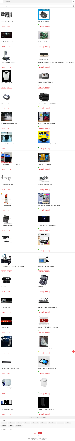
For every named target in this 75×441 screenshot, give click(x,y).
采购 (73, 351)
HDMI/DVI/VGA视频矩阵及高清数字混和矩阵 (10, 368)
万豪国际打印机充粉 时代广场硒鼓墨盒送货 (47, 103)
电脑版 (39, 436)
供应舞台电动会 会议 (5, 327)
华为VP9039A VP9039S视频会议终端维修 (9, 123)
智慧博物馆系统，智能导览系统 (44, 164)
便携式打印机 (26, 422)
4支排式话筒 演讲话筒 (5, 246)
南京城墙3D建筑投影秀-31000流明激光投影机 (47, 225)
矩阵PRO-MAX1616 (4, 286)
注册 (40, 433)
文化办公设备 (9, 429)
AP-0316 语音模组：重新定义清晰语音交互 (9, 348)
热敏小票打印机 (52, 422)
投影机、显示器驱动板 (42, 41)
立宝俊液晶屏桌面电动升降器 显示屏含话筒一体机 (11, 164)
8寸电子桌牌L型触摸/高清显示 (7, 409)
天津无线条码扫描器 (5, 103)
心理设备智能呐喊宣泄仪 (6, 205)
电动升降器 (4, 425)
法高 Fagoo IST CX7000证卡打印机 (8, 388)
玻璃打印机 (4, 422)
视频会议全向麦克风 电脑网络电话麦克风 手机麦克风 (48, 143)
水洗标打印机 (43, 422)
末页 (44, 417)
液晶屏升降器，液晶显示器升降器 (7, 143)
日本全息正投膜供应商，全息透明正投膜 (46, 348)
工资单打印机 (60, 422)
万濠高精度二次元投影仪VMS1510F (8, 62)
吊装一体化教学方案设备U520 (7, 184)
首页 (1, 429)
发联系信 (3, 26)
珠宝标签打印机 (18, 425)
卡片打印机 (19, 422)
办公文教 (5, 429)
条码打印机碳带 (11, 422)
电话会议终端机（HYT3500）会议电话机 (46, 266)
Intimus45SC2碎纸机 (42, 388)
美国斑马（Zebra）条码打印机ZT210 (8, 21)
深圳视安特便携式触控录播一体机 (45, 184)
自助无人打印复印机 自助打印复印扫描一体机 (47, 123)
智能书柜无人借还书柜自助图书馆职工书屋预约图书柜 (49, 205)
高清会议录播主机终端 (5, 307)
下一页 (40, 417)
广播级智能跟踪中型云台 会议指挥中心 (46, 409)
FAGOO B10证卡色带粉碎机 (43, 21)
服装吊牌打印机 (35, 422)
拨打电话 (9, 26)
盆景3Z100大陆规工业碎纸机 (6, 82)
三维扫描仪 (11, 425)
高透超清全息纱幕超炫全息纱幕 (7, 41)
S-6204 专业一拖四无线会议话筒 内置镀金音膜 (47, 307)
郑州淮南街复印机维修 (42, 246)
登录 (35, 433)
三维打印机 (68, 422)
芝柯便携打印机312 (42, 286)
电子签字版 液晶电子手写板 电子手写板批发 (47, 368)
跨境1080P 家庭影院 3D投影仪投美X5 (46, 82)
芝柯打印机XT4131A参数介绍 (6, 225)
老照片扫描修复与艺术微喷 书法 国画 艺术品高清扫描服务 (12, 266)
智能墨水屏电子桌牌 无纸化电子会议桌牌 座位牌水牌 (48, 327)
